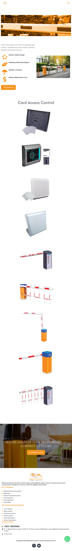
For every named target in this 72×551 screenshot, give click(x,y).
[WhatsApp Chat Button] (67, 539)
